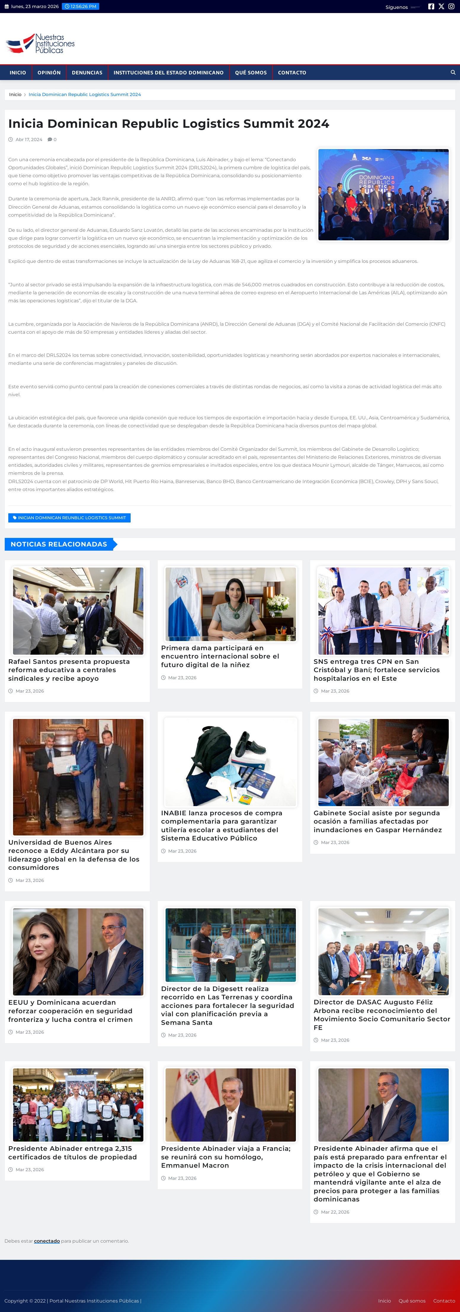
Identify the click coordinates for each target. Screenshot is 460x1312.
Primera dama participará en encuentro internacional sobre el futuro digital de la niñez (220, 656)
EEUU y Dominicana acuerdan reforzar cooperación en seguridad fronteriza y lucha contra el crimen (70, 1010)
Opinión (49, 73)
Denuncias (87, 73)
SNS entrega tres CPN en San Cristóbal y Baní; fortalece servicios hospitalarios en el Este (377, 670)
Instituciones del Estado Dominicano (169, 73)
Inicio (18, 73)
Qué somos (251, 73)
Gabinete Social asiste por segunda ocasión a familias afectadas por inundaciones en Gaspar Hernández (378, 821)
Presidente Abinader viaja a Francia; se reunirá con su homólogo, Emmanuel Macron (226, 1157)
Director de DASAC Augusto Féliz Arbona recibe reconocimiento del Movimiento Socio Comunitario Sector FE (382, 1015)
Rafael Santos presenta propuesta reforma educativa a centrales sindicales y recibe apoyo (69, 670)
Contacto (292, 73)
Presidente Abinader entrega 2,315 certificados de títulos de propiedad (72, 1153)
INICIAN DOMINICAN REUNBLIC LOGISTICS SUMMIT (72, 517)
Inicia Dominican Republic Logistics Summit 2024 (85, 94)
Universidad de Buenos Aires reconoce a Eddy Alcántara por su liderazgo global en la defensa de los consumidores (74, 855)
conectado (47, 1241)
